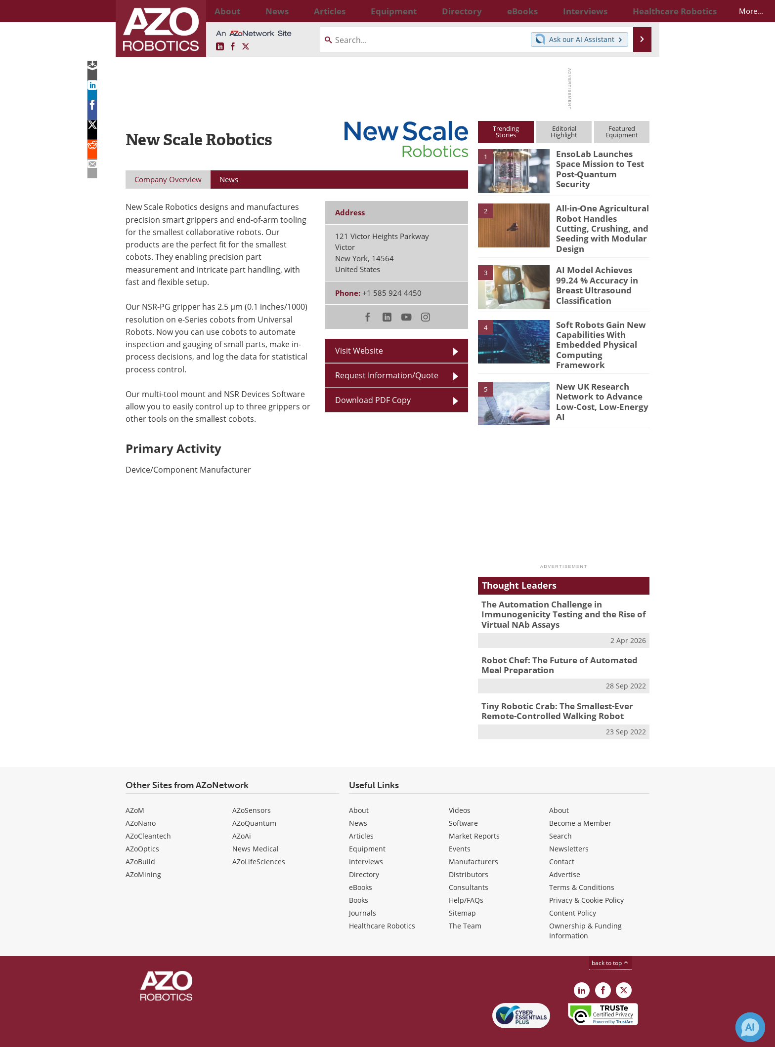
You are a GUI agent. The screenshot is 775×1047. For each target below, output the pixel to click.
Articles (361, 812)
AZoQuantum (254, 800)
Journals (362, 889)
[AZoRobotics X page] (246, 46)
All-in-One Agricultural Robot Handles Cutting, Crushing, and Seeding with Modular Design (599, 221)
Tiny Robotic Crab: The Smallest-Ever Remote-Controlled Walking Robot (550, 690)
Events (460, 825)
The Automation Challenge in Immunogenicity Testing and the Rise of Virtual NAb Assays (555, 598)
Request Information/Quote (386, 375)
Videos (460, 787)
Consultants (468, 864)
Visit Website (359, 350)
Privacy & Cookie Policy (586, 877)
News (358, 800)
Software (463, 800)
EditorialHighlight (564, 131)
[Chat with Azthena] (750, 1027)
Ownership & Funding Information (585, 907)
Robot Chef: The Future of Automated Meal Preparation (561, 646)
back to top (610, 939)
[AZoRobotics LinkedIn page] (220, 46)
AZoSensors (251, 787)
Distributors (468, 851)
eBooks (360, 864)
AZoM (135, 787)
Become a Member (580, 800)
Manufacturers (473, 838)
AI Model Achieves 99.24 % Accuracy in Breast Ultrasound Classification (601, 276)
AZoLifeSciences (258, 838)
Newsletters (569, 825)
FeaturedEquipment (621, 131)
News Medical (255, 825)
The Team (465, 902)
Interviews (366, 838)
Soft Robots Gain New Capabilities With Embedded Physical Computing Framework (599, 330)
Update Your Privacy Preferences (200, 1034)
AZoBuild (140, 838)
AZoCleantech (148, 812)
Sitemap (462, 889)
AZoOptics (142, 825)
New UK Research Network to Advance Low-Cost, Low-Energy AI (601, 380)
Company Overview (168, 179)
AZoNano (141, 800)
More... (639, 11)
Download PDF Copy (373, 400)
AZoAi (241, 812)
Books (358, 877)
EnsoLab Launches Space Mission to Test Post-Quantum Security (601, 162)
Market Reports (474, 812)
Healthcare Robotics (382, 902)
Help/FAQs (466, 877)
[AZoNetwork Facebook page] (233, 46)
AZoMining (143, 851)
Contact (561, 838)
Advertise (564, 851)
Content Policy (572, 889)
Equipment (367, 825)
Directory (364, 851)
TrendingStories (506, 131)
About (359, 787)
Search (560, 812)
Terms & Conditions (581, 864)
